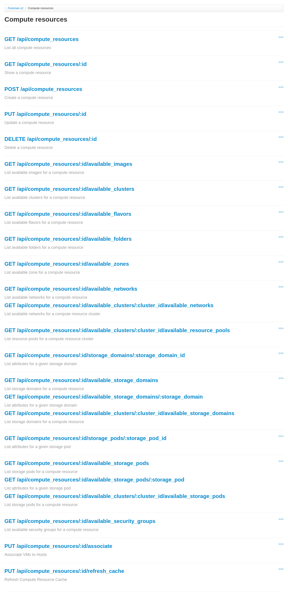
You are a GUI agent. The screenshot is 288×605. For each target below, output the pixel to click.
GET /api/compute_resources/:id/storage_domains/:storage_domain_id (94, 355)
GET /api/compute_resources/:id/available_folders (68, 239)
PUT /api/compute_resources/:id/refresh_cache (64, 571)
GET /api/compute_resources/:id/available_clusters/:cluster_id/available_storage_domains (119, 413)
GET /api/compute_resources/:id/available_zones (66, 264)
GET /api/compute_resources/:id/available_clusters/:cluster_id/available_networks (108, 305)
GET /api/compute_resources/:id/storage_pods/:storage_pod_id (85, 438)
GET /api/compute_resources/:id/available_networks (70, 289)
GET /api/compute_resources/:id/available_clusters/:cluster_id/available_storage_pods (114, 496)
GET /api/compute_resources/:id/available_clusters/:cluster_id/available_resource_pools (117, 330)
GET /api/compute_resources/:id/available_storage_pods (76, 463)
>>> (281, 37)
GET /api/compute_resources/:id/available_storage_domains (81, 380)
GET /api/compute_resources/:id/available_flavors (67, 214)
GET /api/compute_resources (41, 39)
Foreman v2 (15, 8)
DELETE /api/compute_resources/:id (50, 139)
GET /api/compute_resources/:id (45, 64)
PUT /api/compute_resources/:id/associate (58, 546)
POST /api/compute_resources (43, 89)
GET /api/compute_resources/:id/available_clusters (69, 189)
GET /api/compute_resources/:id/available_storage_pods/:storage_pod (94, 480)
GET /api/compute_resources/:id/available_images (68, 164)
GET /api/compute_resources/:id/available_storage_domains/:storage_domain (103, 397)
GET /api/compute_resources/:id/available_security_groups (79, 521)
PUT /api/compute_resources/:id (45, 114)
